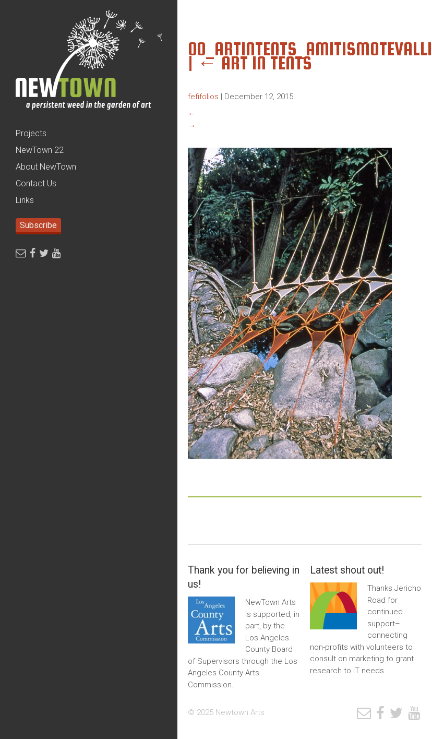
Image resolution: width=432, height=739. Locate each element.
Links (25, 200)
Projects (31, 133)
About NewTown (46, 167)
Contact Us (36, 183)
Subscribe (38, 225)
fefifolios (203, 96)
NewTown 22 (40, 150)
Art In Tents (254, 63)
